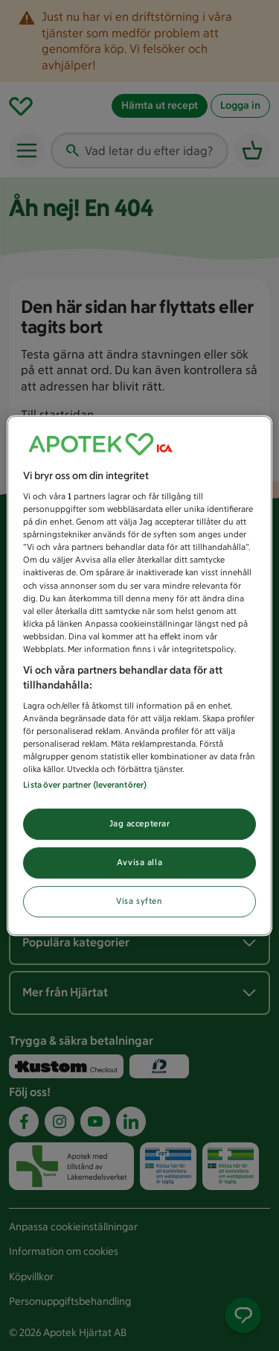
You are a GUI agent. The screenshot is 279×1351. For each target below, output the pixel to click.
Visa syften (139, 901)
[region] (139, 676)
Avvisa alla (139, 863)
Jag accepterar (139, 824)
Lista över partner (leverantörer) (85, 785)
